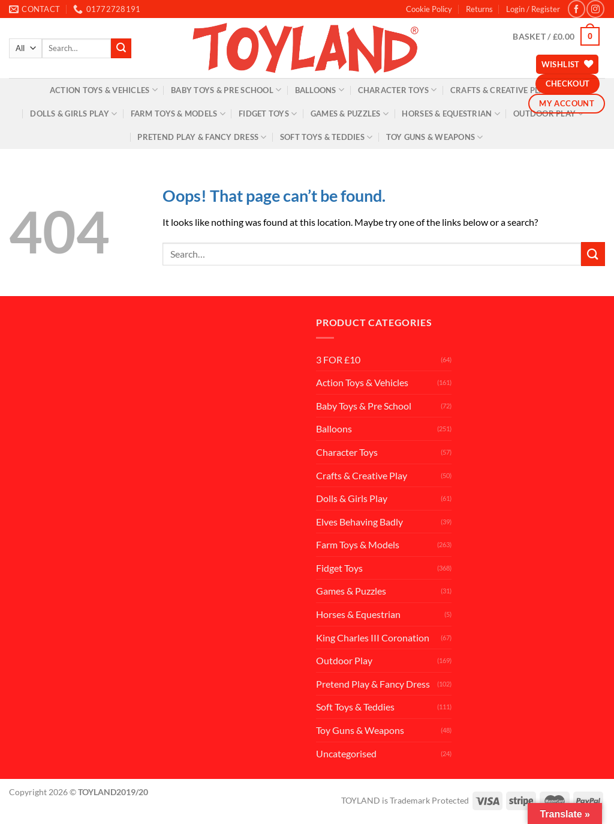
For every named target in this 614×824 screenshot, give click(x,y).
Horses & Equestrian (450, 114)
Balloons (320, 89)
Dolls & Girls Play (73, 114)
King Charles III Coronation (372, 637)
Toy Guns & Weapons (434, 137)
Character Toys (397, 89)
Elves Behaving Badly (359, 521)
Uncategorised (346, 753)
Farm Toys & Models (178, 114)
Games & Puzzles (350, 114)
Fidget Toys (268, 114)
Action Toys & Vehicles (104, 89)
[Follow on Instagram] (595, 8)
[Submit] (121, 48)
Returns (479, 9)
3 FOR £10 (338, 359)
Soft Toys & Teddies (326, 137)
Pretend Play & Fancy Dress (201, 137)
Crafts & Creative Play (361, 475)
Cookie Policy (429, 9)
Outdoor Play (548, 114)
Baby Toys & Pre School (226, 89)
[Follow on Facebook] (576, 8)
